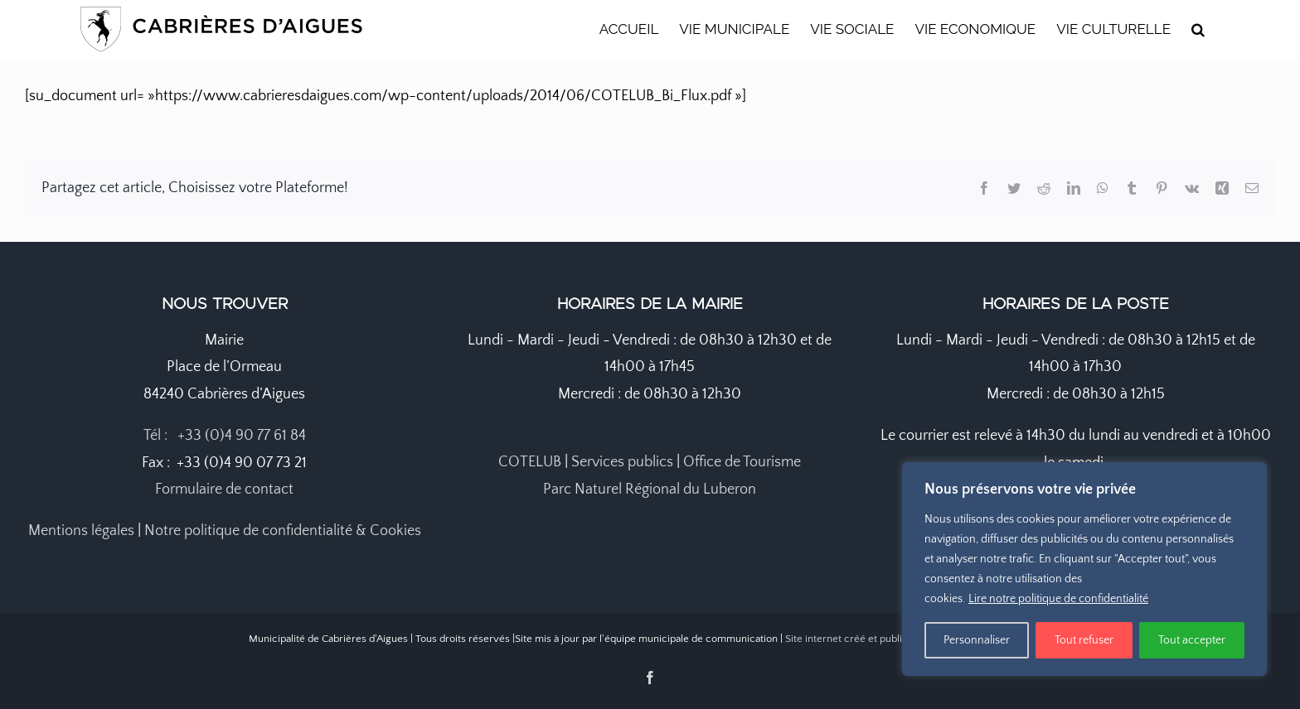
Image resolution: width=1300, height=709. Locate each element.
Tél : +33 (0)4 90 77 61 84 (224, 435)
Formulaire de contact (224, 489)
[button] (1198, 29)
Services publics (622, 462)
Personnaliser (976, 640)
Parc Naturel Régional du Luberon (649, 489)
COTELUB (529, 462)
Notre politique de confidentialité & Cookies (282, 531)
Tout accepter (1191, 640)
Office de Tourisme (742, 462)
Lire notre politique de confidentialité (1058, 598)
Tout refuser (1084, 640)
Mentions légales (81, 531)
